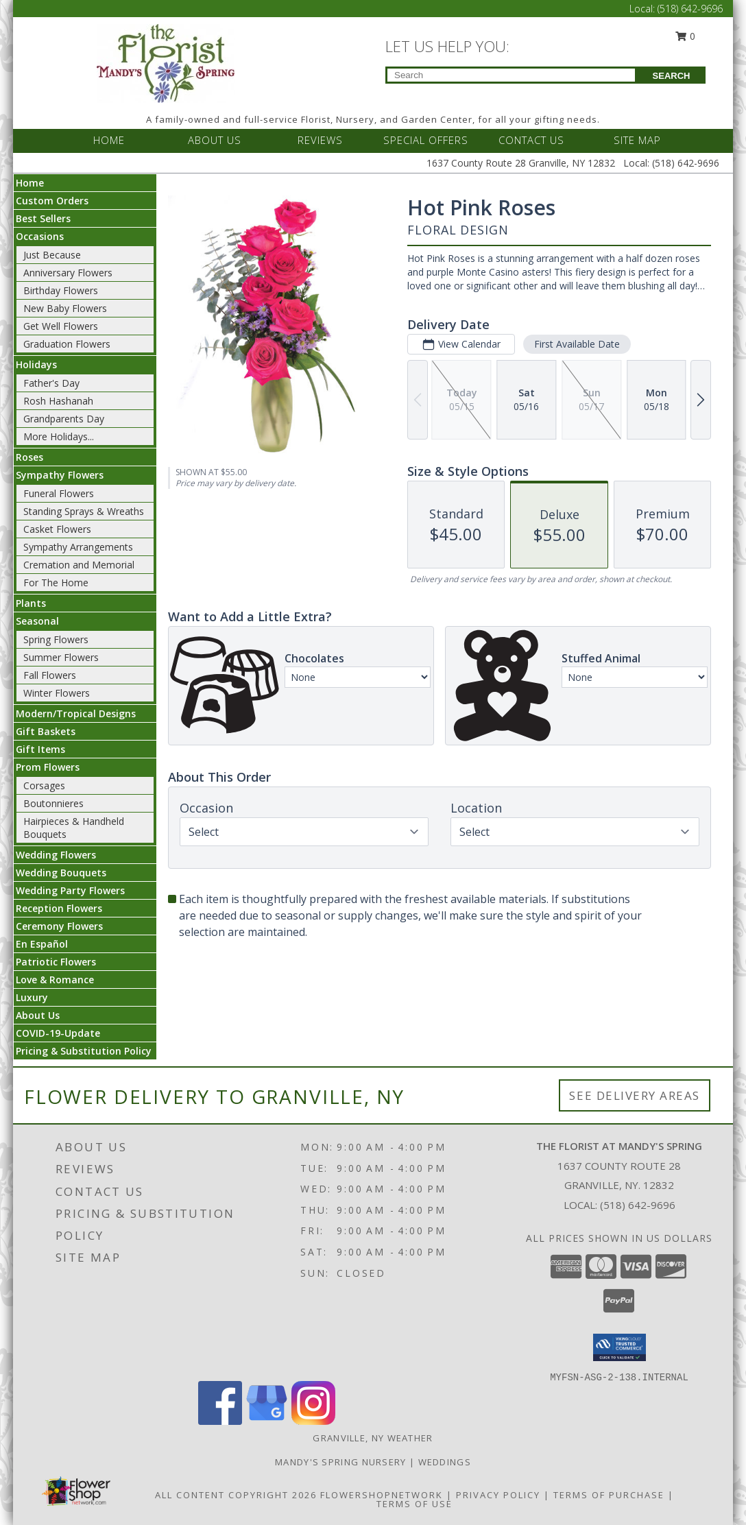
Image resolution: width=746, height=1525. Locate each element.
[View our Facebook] (220, 1421)
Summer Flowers (61, 657)
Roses (29, 457)
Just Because (52, 254)
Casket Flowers (57, 529)
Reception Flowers (59, 908)
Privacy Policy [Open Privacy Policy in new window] (498, 1495)
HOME (109, 140)
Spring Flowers (55, 639)
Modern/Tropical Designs (76, 713)
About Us (38, 1015)
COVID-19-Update (58, 1033)
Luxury (32, 997)
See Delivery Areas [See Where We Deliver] (634, 1095)
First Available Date (577, 343)
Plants (31, 603)
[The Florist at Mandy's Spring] (165, 62)
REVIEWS (320, 140)
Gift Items (40, 749)
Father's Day (51, 382)
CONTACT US (531, 140)
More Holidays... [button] (58, 436)
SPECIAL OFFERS (425, 140)
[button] (619, 1347)
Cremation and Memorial (78, 564)
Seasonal (37, 620)
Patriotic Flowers (56, 961)
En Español (42, 943)
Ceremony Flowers (59, 926)
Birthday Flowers (60, 290)
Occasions (40, 236)
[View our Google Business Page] (267, 1421)
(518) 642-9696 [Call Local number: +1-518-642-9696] (690, 8)
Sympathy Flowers (60, 474)
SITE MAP (637, 140)
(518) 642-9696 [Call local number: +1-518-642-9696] (637, 1205)
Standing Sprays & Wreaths (83, 511)
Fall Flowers (49, 675)
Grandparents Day (63, 418)
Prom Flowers (48, 766)
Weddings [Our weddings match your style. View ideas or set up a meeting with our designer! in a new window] (444, 1462)
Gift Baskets (45, 731)
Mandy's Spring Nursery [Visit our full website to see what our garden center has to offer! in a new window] (342, 1462)
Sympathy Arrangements (78, 546)
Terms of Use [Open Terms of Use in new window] (414, 1504)
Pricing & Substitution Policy (84, 1050)
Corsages (44, 785)
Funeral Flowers (58, 493)
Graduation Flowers (66, 343)
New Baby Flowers (65, 308)
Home (30, 182)
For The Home (55, 582)
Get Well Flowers (60, 326)
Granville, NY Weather (373, 1438)
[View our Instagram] (313, 1421)
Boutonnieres (53, 803)
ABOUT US (214, 140)
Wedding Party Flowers (70, 890)
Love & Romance (55, 979)
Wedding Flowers (56, 854)
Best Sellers (43, 218)
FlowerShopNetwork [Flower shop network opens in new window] (381, 1495)
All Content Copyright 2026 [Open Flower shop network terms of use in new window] (236, 1495)
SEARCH (671, 76)
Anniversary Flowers (67, 272)
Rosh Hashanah (58, 400)
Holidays (36, 364)
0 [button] (685, 36)
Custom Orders (52, 200)
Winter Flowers (56, 692)
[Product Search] (511, 75)
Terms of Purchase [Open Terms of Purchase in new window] (608, 1495)
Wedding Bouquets (61, 872)
